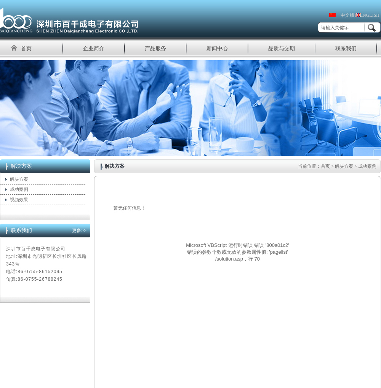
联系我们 (346, 48)
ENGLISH (369, 15)
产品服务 (155, 48)
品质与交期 (281, 48)
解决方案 (19, 179)
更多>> (79, 230)
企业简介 (93, 48)
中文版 (347, 15)
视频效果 (19, 199)
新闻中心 (217, 48)
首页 (26, 48)
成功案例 (19, 189)
